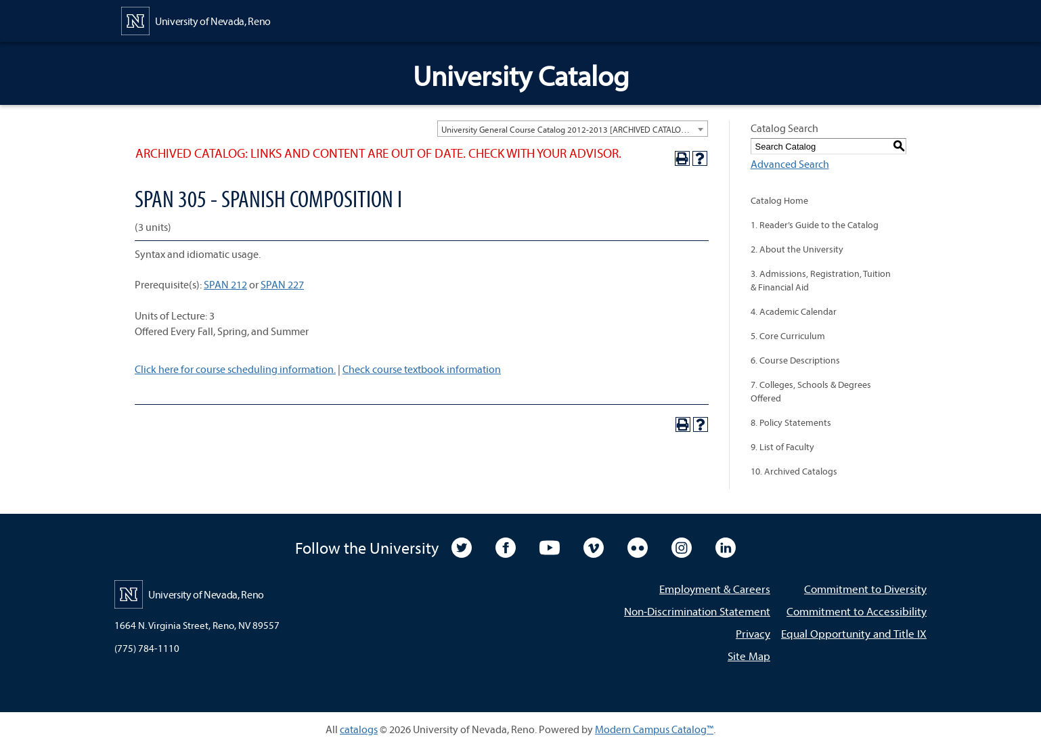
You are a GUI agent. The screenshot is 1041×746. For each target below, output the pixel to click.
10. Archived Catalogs (794, 471)
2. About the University (797, 249)
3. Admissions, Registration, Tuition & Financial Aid (821, 280)
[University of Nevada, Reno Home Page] (196, 19)
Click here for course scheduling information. (235, 369)
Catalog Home (779, 200)
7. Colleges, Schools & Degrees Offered (811, 391)
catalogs (359, 729)
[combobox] (572, 128)
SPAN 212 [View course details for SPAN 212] (225, 284)
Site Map (749, 656)
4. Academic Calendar (794, 311)
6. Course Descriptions (795, 360)
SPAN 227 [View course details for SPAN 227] (282, 284)
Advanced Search (790, 164)
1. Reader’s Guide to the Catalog (815, 225)
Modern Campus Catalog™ (654, 729)
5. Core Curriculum (788, 336)
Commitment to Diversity (865, 589)
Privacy (753, 633)
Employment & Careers (714, 589)
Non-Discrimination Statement (697, 611)
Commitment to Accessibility (857, 611)
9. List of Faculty (782, 447)
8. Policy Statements (791, 422)
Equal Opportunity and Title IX (854, 633)
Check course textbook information (421, 369)
